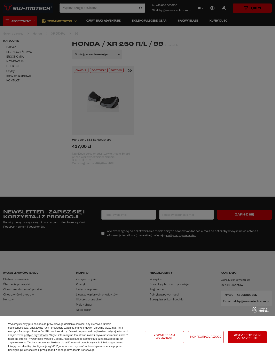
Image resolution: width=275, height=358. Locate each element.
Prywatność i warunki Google (45, 338)
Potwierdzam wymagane (164, 337)
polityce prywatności (36, 335)
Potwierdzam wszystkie (247, 337)
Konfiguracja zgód (205, 336)
